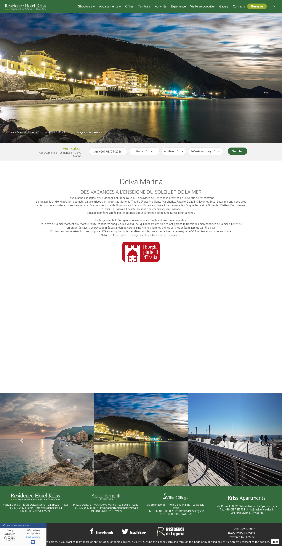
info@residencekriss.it (90, 132)
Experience (178, 6)
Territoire (144, 6)
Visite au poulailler (202, 6)
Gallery (223, 6)
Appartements (110, 6)
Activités (161, 6)
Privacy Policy (235, 533)
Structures (86, 6)
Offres (129, 6)
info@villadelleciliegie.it (189, 511)
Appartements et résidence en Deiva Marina (60, 154)
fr (273, 6)
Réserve (257, 6)
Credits (250, 533)
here (140, 542)
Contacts (239, 6)
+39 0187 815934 (56, 132)
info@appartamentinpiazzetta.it (119, 507)
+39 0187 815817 (88, 507)
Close (275, 541)
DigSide (250, 537)
